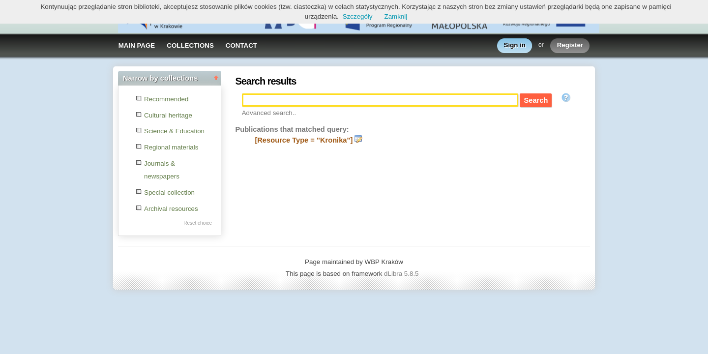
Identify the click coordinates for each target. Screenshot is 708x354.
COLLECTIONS (190, 45)
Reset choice (197, 223)
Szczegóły (358, 16)
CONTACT (241, 45)
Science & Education (174, 131)
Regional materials (171, 147)
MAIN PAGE (136, 45)
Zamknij (396, 16)
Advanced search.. (269, 113)
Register (570, 45)
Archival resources (171, 208)
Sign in (515, 45)
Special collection (169, 192)
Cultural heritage (168, 115)
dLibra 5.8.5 (402, 273)
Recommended (166, 99)
